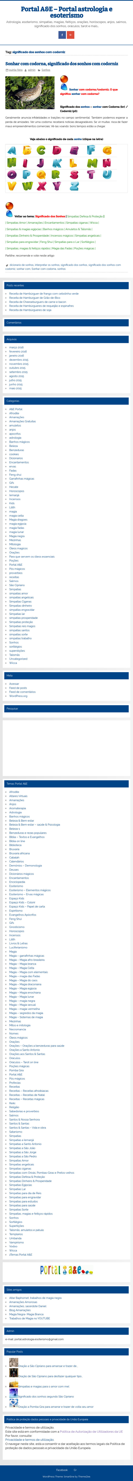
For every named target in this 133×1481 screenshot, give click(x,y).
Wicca (94, 222)
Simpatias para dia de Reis (25, 1193)
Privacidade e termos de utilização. (29, 1439)
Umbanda (15, 1238)
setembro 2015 (18, 372)
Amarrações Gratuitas (22, 421)
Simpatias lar (17, 614)
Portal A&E (15, 564)
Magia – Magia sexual (22, 1004)
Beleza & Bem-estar (21, 820)
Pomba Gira (16, 1070)
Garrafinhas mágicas (21, 478)
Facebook (62, 1470)
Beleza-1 (14, 828)
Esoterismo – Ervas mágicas (26, 894)
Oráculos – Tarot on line (23, 1062)
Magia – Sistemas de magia (26, 1017)
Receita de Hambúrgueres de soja (30, 310)
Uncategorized (18, 658)
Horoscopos (16, 491)
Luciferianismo (18, 947)
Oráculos (14, 1058)
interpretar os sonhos (47, 265)
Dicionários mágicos (21, 873)
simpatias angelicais (21, 597)
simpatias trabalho (20, 638)
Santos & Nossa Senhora (24, 1119)
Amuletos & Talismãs (78, 229)
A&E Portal (15, 409)
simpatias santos (19, 630)
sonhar (76, 94)
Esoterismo (16, 886)
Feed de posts (18, 688)
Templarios (16, 1234)
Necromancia (17, 1029)
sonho (78, 139)
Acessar (14, 683)
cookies (14, 454)
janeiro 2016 (16, 355)
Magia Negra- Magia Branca (26, 1314)
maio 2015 (15, 388)
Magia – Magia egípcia (22, 988)
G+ (75, 1470)
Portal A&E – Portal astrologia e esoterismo (66, 12)
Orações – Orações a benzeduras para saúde (36, 1045)
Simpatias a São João (22, 1148)
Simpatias (15, 589)
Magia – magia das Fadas (24, 976)
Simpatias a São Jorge (22, 1152)
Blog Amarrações (20, 1310)
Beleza (13, 446)
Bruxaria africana (19, 853)
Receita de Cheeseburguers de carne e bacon (37, 302)
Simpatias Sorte (18, 1209)
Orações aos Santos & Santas (27, 1054)
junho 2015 (16, 384)
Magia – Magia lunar (21, 996)
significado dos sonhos (74, 265)
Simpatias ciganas (77, 222)
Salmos (13, 581)
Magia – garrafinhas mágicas (26, 955)
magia (13, 511)
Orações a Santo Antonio (24, 1050)
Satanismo (15, 1131)
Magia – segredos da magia (26, 1013)
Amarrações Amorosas (23, 1302)
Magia (13, 951)
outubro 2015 (17, 367)
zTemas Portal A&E (20, 1254)
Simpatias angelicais (87, 235)
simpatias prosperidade (23, 618)
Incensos (14, 499)
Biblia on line (17, 841)
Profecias (15, 1082)
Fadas (12, 470)
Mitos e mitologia (19, 1025)
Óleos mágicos (18, 1037)
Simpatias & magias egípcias (24, 229)
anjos (12, 429)
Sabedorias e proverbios (24, 1111)
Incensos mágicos (62, 235)
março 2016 (16, 347)
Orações (14, 552)
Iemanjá (14, 495)
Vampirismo (16, 1242)
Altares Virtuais (18, 796)
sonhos (85, 106)
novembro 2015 (18, 364)
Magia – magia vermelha (24, 1009)
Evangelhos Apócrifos (22, 914)
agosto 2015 (16, 376)
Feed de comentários (22, 692)
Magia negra (16, 536)
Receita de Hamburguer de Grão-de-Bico (34, 297)
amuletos (15, 425)
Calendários (16, 861)
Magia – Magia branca (22, 963)
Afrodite (14, 413)
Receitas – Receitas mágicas (26, 1099)
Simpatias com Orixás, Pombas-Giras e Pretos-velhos (41, 1172)
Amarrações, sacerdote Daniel (27, 1306)
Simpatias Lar (17, 1189)
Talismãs (14, 655)
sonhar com (23, 268)
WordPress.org (18, 696)
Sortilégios (87, 242)
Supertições (16, 1226)
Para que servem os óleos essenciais (32, 556)
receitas (14, 577)
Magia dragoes (18, 519)
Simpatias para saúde (22, 1205)
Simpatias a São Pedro (23, 1156)
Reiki (12, 1103)
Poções (13, 560)
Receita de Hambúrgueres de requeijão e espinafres (41, 306)
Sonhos (46, 69)
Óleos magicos (18, 548)
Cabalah (14, 857)
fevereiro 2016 (18, 351)
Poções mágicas (84, 248)
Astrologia (15, 812)
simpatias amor (18, 593)
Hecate (13, 487)
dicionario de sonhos (22, 265)
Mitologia (15, 544)
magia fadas (16, 528)
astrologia (15, 437)
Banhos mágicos (53, 229)
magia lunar (16, 532)
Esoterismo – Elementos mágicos (30, 890)
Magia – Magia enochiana (25, 992)
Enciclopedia (17, 882)
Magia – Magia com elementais (28, 972)
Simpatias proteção (21, 622)
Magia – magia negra (22, 1000)
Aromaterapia (17, 808)
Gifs (11, 482)
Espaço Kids (16, 898)
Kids (11, 503)
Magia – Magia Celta (21, 968)
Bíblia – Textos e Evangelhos (27, 837)
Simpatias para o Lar (67, 242)
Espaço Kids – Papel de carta (27, 906)
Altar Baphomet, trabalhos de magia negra (35, 1298)
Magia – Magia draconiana (25, 984)
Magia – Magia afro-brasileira (27, 960)
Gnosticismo (16, 927)
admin (31, 69)
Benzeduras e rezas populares (27, 833)
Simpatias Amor (16, 222)
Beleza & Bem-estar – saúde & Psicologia (34, 824)
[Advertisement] (66, 748)
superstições (17, 650)
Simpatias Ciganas (20, 601)
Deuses (14, 869)
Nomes (13, 1033)
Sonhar (73, 89)
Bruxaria (14, 849)
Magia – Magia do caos (23, 980)
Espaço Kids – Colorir (22, 902)
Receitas (14, 1086)
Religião (14, 1107)
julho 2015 (15, 380)
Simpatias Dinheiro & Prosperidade (28, 235)
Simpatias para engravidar (22, 242)
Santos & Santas (19, 1123)
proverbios (15, 573)
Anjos (12, 804)
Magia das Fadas (62, 248)
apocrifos (15, 433)
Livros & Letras (18, 943)
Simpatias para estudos (23, 1201)
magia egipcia (17, 523)
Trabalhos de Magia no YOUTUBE (29, 1318)
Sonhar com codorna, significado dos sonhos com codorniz (61, 63)
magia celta (16, 515)
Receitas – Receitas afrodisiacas (28, 1090)
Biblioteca (15, 845)
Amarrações (35, 222)
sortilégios (15, 646)
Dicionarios (16, 458)
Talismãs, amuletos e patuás (26, 1230)
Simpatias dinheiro (20, 605)
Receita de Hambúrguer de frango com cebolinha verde (44, 293)
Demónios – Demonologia (25, 865)
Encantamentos (54, 222)
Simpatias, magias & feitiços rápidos (28, 248)
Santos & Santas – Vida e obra (27, 1127)
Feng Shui (46, 242)
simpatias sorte (18, 634)
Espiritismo (16, 910)
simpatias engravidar (22, 609)
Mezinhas (15, 540)
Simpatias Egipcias (20, 1185)
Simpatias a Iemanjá (21, 1140)
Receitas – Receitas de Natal (27, 1095)
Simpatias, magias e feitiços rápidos (31, 1213)
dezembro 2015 (18, 359)
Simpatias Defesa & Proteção (85, 216)
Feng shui (15, 474)
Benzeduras (16, 450)
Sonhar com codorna (44, 268)
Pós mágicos (17, 568)
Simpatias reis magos (22, 626)
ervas (12, 466)
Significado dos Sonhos (50, 216)
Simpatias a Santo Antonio (25, 1144)
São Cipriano (17, 585)
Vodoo (13, 1246)
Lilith (12, 507)
